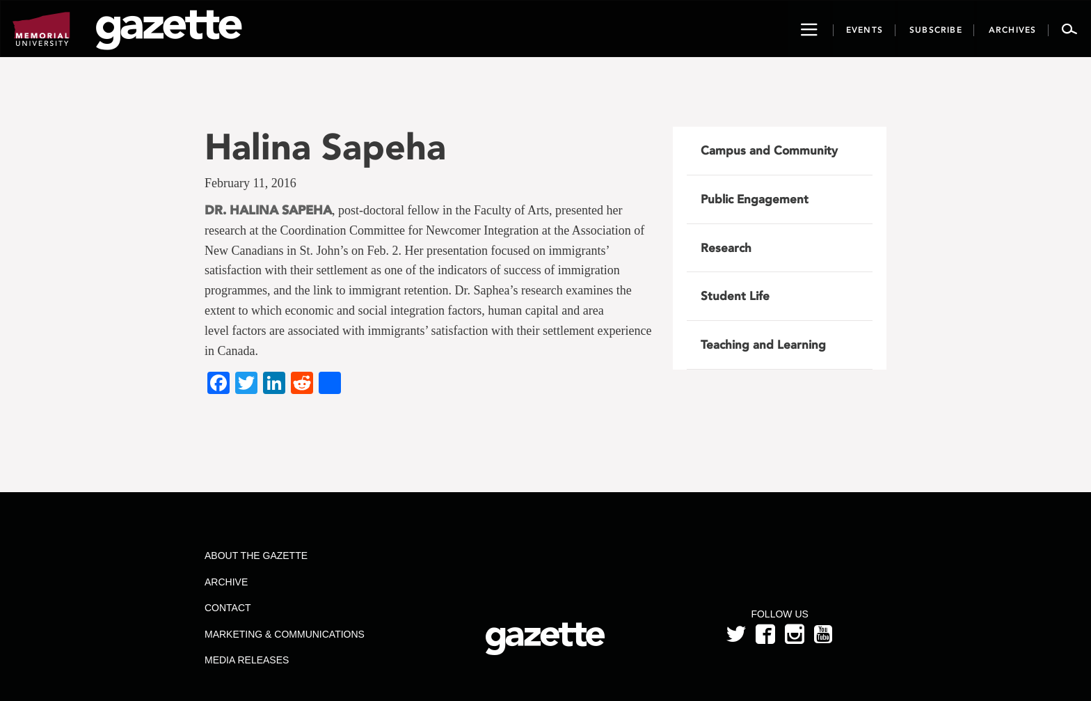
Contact (228, 607)
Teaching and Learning (763, 345)
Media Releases (247, 659)
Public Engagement (755, 199)
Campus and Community (769, 150)
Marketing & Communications (285, 634)
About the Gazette (256, 555)
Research (726, 248)
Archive (226, 582)
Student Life (735, 296)
